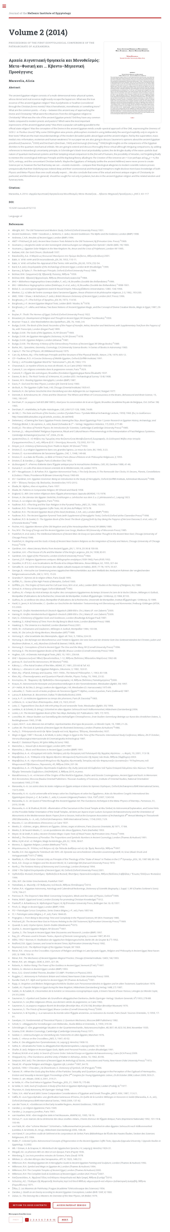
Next (65, 1220)
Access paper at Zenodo (71, 1205)
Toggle (6, 6)
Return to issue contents (29, 1205)
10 (54, 1219)
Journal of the (40, 13)
